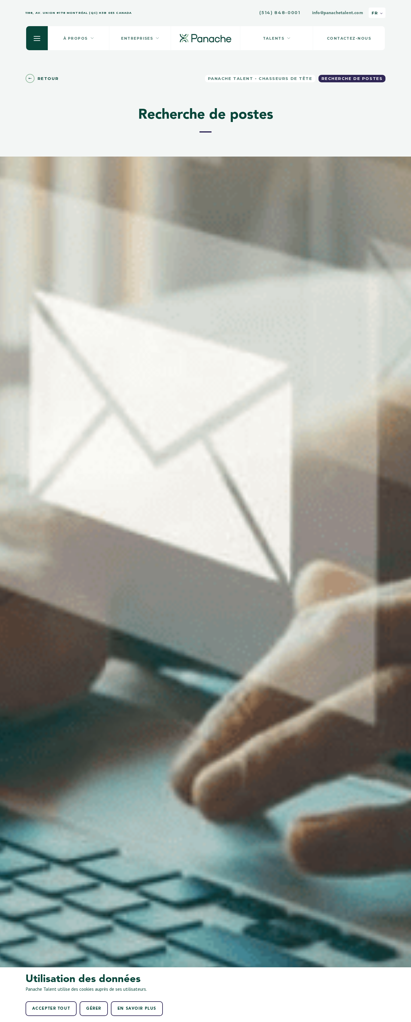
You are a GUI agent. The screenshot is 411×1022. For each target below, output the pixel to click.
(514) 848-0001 (279, 12)
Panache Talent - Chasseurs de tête (260, 78)
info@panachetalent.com (337, 13)
